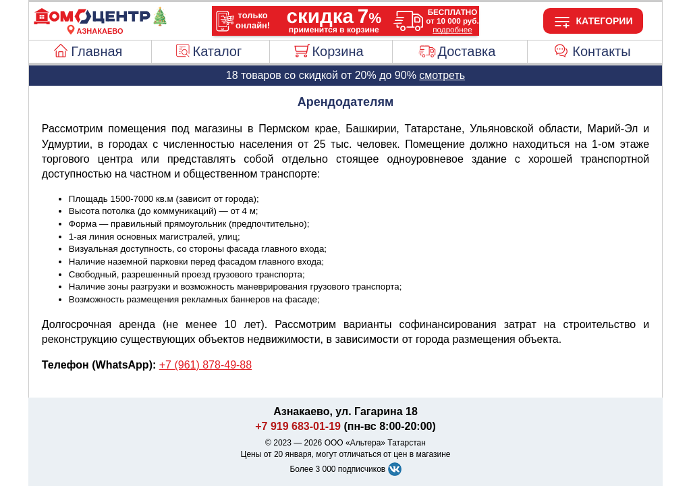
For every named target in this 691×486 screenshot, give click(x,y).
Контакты (601, 51)
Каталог (217, 51)
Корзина (337, 51)
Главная (96, 51)
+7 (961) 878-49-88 (205, 365)
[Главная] (99, 23)
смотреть (442, 75)
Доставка (466, 51)
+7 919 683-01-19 (298, 426)
